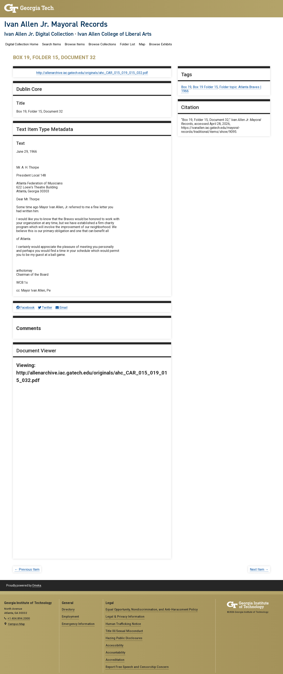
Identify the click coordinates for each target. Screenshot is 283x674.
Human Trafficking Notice (123, 624)
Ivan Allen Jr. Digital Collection (39, 33)
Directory (68, 609)
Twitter (45, 308)
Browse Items (75, 44)
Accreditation (115, 659)
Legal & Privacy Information (125, 616)
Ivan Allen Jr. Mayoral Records (56, 24)
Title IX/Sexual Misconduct (124, 631)
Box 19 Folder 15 (205, 87)
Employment (70, 616)
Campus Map (16, 624)
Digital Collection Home (21, 44)
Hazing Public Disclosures (124, 638)
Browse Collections (102, 44)
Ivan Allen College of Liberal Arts (114, 33)
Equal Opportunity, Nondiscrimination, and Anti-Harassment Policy (152, 609)
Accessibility (114, 645)
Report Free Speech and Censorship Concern (137, 667)
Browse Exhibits (160, 44)
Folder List (127, 44)
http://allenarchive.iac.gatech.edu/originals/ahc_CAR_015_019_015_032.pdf (92, 73)
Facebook (25, 308)
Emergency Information (78, 624)
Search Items (51, 44)
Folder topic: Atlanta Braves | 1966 (221, 89)
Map (142, 44)
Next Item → (259, 569)
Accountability (115, 652)
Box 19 (186, 87)
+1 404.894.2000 (19, 618)
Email (61, 308)
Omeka (36, 585)
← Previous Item (27, 569)
